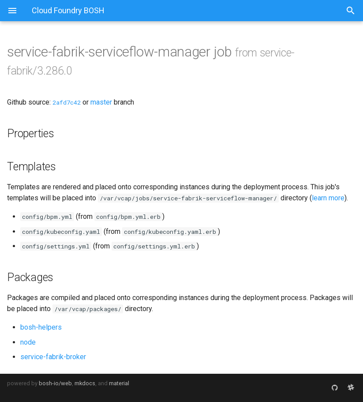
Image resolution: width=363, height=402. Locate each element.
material (119, 383)
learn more (328, 198)
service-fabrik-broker (53, 357)
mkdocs (85, 383)
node (28, 342)
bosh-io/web (55, 383)
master (101, 102)
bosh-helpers (41, 327)
